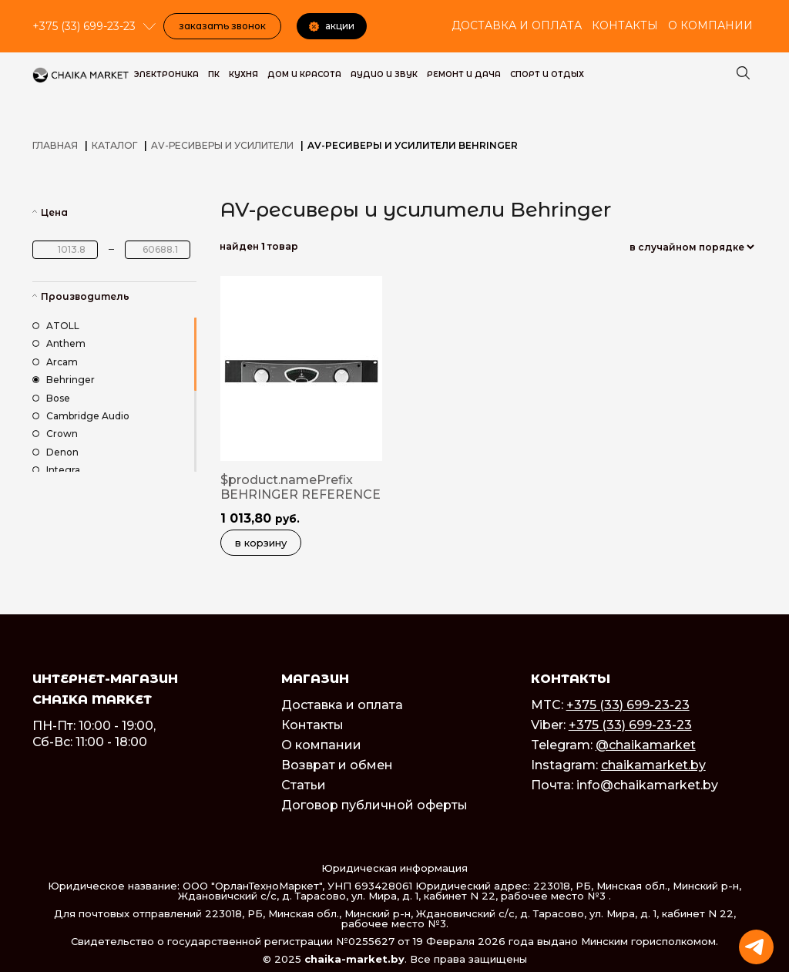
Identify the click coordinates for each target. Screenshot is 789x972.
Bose (51, 398)
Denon (55, 452)
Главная (55, 145)
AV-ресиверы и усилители (222, 145)
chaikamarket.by (653, 765)
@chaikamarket (646, 745)
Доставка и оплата (517, 25)
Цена (54, 212)
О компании (710, 25)
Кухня (243, 74)
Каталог (114, 145)
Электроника (166, 74)
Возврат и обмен (337, 765)
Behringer (63, 379)
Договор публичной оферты (374, 805)
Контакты (625, 25)
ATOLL (55, 325)
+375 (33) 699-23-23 (628, 705)
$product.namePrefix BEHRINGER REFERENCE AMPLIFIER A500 (300, 494)
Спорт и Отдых (547, 74)
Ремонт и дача (464, 74)
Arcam (55, 362)
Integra (56, 470)
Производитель (85, 296)
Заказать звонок (222, 26)
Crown (55, 433)
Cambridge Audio (80, 416)
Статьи (303, 785)
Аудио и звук (384, 74)
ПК (214, 74)
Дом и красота (304, 74)
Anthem (59, 343)
